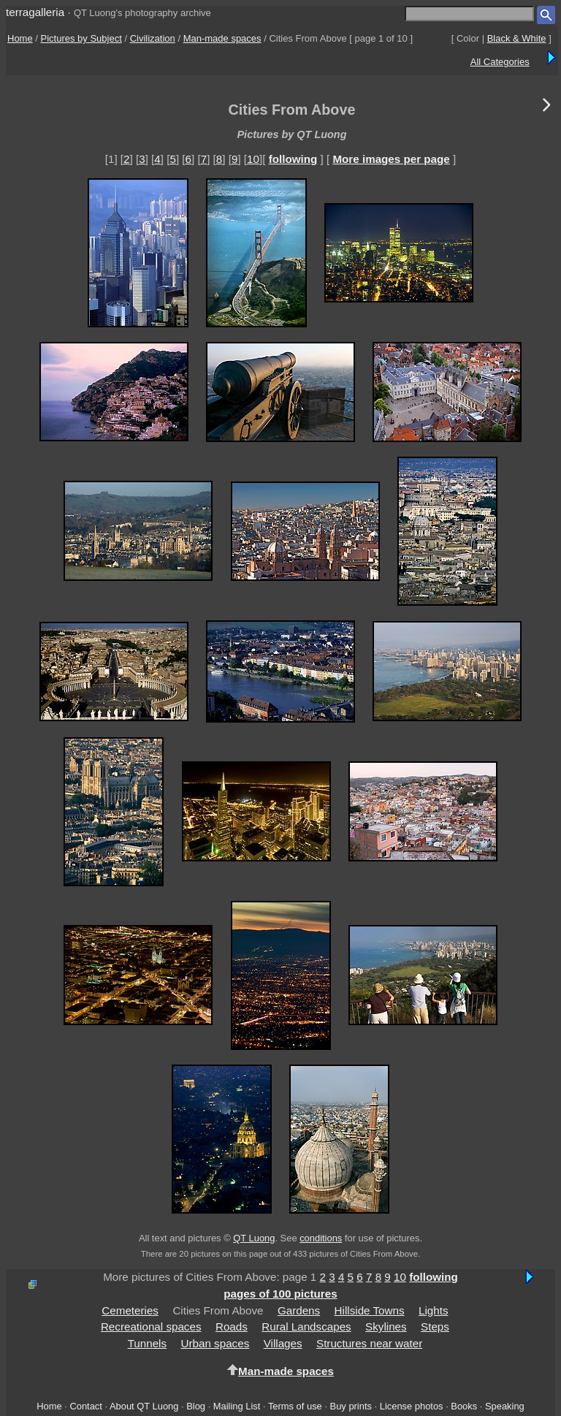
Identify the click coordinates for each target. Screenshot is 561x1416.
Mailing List (237, 1406)
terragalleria (35, 12)
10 (253, 159)
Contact (85, 1406)
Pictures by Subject (81, 38)
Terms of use (295, 1406)
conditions (320, 1238)
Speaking (504, 1406)
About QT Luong (144, 1406)
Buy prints (351, 1406)
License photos (411, 1406)
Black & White (516, 38)
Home (20, 38)
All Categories (500, 61)
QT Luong (254, 1238)
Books (464, 1406)
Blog (195, 1406)
